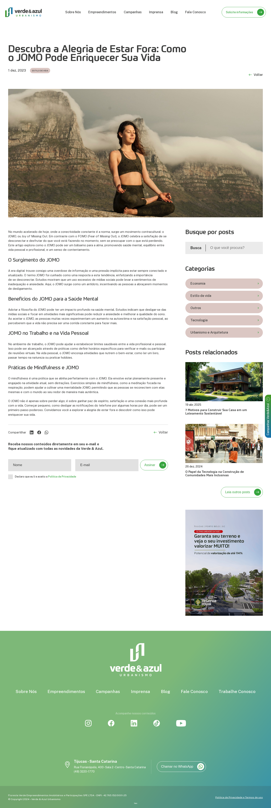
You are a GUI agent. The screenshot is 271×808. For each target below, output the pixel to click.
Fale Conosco (195, 12)
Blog (174, 12)
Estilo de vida (224, 296)
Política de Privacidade (62, 476)
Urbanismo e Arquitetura (224, 332)
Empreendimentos (102, 12)
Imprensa (156, 12)
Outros (224, 308)
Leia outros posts (243, 492)
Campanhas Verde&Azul (268, 416)
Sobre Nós (73, 12)
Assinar (155, 465)
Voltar (256, 75)
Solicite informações (245, 12)
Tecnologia (224, 320)
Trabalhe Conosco (237, 691)
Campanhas (133, 12)
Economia (224, 283)
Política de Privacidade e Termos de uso (239, 797)
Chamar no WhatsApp (182, 766)
